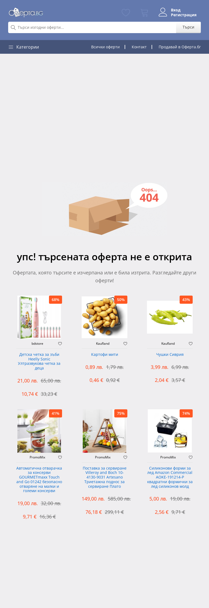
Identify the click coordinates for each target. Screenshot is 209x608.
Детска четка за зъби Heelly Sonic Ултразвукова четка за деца (39, 361)
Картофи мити (104, 354)
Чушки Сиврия (170, 354)
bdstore (37, 344)
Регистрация (183, 14)
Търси (188, 27)
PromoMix (37, 457)
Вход (175, 10)
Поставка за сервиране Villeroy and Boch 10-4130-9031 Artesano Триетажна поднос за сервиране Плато (105, 477)
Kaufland (102, 344)
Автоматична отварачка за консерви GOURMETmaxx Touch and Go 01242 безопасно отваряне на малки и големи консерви (39, 479)
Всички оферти (105, 46)
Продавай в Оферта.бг (180, 46)
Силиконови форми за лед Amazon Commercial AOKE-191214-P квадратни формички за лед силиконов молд (170, 477)
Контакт (139, 46)
